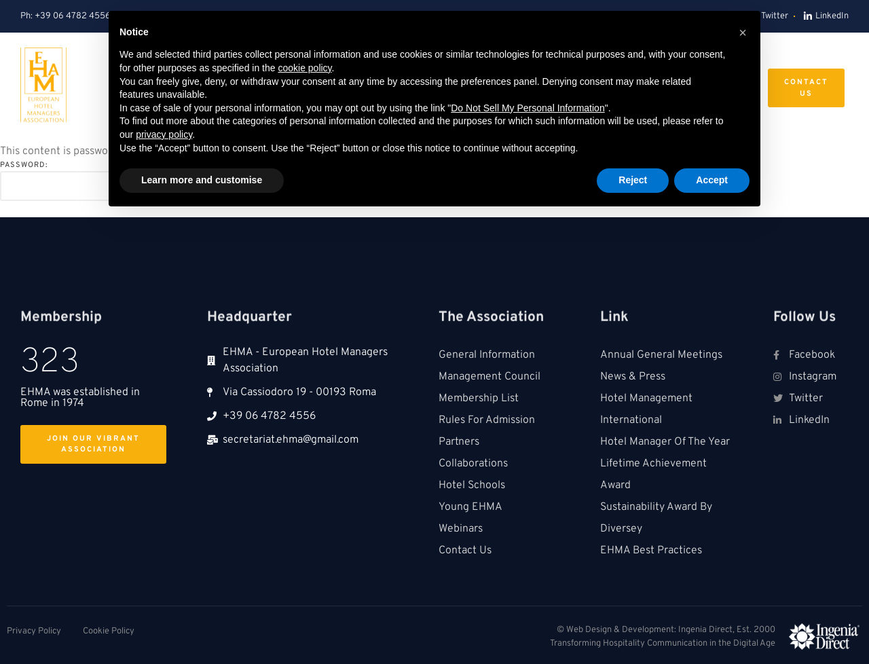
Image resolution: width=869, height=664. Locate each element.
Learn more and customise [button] (201, 179)
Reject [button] (632, 179)
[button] (743, 32)
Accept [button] (712, 179)
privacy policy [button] (164, 134)
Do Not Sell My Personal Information (527, 108)
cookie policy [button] (304, 67)
